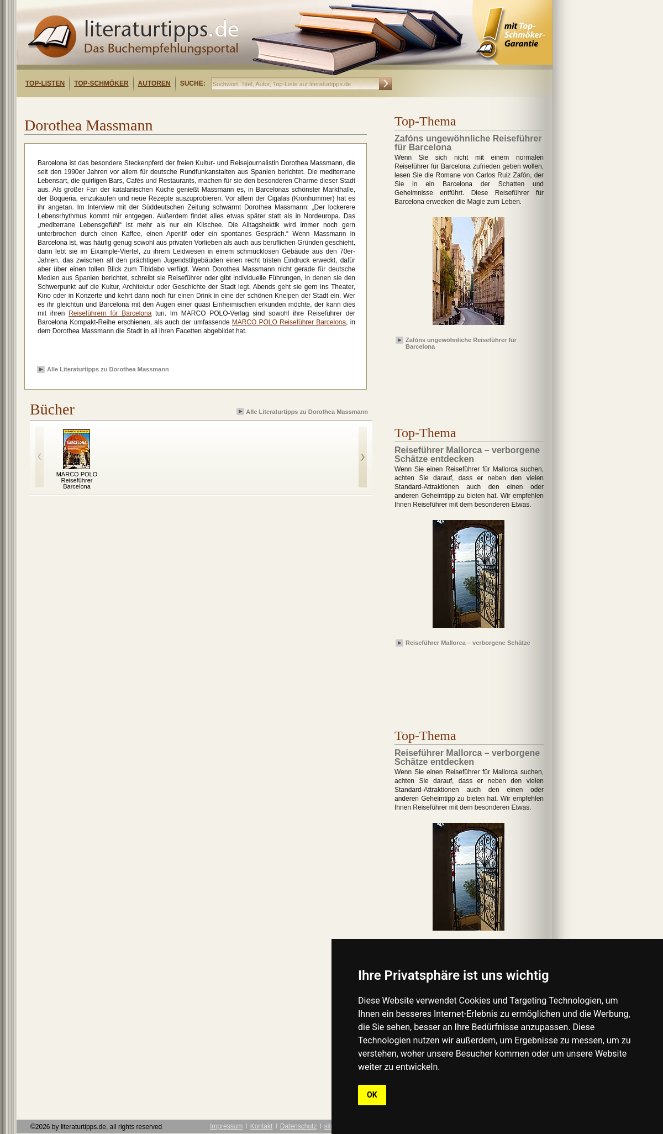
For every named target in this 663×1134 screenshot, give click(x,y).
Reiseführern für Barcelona (110, 313)
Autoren (154, 83)
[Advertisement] (159, 107)
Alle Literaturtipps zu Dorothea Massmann (108, 369)
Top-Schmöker (101, 83)
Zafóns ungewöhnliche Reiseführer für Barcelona (461, 343)
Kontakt (261, 1126)
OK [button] (372, 1094)
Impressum (226, 1126)
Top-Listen (45, 83)
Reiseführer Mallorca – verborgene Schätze (468, 642)
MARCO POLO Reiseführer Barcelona (289, 322)
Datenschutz (298, 1126)
